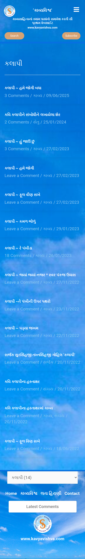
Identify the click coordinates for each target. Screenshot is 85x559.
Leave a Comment (22, 175)
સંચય (48, 389)
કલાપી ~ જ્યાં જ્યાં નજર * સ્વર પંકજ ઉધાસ (40, 275)
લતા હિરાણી (51, 493)
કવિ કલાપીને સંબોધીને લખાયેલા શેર (32, 114)
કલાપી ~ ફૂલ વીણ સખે (22, 194)
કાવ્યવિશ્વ (28, 493)
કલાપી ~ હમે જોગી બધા (23, 88)
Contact (72, 493)
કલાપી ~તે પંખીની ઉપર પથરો (27, 301)
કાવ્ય (37, 95)
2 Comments (17, 122)
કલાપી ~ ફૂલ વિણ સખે (22, 441)
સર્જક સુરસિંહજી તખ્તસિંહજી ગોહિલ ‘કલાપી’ (40, 355)
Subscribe (71, 35)
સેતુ (36, 122)
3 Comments (17, 95)
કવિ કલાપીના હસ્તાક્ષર (22, 381)
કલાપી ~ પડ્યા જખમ (21, 328)
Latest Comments (42, 506)
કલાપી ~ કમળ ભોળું (20, 221)
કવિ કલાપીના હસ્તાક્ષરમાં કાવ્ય (29, 408)
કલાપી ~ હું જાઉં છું (19, 141)
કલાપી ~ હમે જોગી (19, 168)
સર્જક (48, 362)
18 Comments (18, 255)
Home (11, 493)
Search (14, 35)
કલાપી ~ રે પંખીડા (18, 248)
